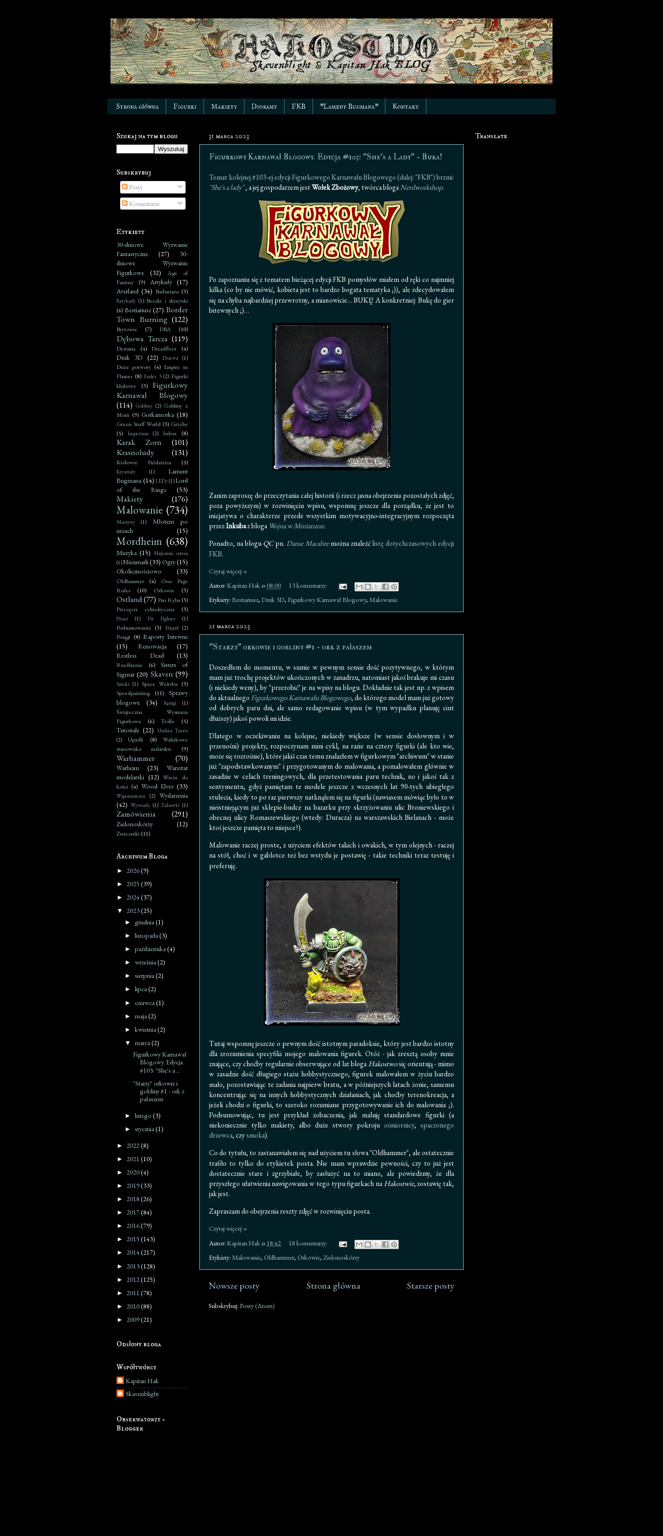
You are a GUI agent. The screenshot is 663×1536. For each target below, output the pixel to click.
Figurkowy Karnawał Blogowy (327, 599)
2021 (134, 1158)
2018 (134, 1198)
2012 (134, 1279)
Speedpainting (133, 693)
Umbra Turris (172, 730)
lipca (141, 988)
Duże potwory (133, 367)
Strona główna (137, 106)
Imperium (138, 433)
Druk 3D (273, 599)
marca (143, 1042)
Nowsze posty (234, 1285)
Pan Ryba (169, 600)
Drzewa (170, 357)
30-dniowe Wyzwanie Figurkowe (152, 262)
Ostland (129, 599)
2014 (134, 1252)
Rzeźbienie (129, 665)
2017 (134, 1212)
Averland (127, 290)
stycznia (145, 1128)
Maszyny (125, 521)
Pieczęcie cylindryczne (145, 609)
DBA (165, 329)
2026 (134, 870)
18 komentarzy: (309, 1242)
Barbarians (167, 291)
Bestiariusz (245, 599)
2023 (134, 910)
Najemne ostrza (171, 552)
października (151, 948)
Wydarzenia (173, 795)
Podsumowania (133, 627)
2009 (134, 1319)
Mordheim (139, 541)
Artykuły (161, 281)
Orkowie (308, 1257)
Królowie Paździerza (143, 462)
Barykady (126, 300)
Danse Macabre (307, 543)
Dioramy (264, 106)
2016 (134, 1225)
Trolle (167, 721)
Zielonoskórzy (341, 1257)
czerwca (145, 1002)
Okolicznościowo (139, 571)
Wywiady (140, 804)
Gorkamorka (157, 414)
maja (141, 1015)
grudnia (145, 921)
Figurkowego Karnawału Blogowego (301, 697)
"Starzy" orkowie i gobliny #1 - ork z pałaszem (290, 647)
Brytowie (126, 329)
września (146, 962)
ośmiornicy (399, 1125)
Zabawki (170, 804)
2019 (134, 1185)
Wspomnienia (130, 795)
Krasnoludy (135, 452)
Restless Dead (140, 655)
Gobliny (144, 405)
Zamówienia (136, 814)
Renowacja (152, 646)
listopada (147, 935)
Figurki (185, 106)
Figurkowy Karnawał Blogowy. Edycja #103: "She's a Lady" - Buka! (325, 157)
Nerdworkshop (421, 187)
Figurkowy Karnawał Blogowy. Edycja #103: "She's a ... (159, 1062)
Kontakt (405, 106)
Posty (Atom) (257, 1305)
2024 (134, 897)
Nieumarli (135, 561)
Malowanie (383, 599)
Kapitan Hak (142, 1381)
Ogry (168, 561)
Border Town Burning (152, 314)
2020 (134, 1172)
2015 (134, 1238)
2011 (134, 1292)
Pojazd (172, 627)
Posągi (123, 637)
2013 (134, 1266)
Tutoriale (128, 729)
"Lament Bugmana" (349, 106)
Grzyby (179, 424)
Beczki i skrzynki (167, 300)
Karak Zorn (139, 442)
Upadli (135, 739)
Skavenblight (142, 1394)
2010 (134, 1306)
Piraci (122, 618)
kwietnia (146, 1029)
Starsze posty (430, 1285)
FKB (298, 106)
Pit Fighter (161, 618)
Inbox (170, 433)
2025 (134, 883)
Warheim (127, 767)
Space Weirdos (160, 684)
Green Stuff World (138, 424)
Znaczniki (128, 833)
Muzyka (126, 552)
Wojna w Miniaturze (296, 526)
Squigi (169, 702)
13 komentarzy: (309, 585)
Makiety (224, 106)
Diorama (125, 348)
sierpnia (145, 975)
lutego (144, 1115)
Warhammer (135, 758)
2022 (134, 1145)
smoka (255, 1135)
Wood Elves (157, 786)
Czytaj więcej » (228, 571)
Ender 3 (153, 376)
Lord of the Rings (152, 485)
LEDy (162, 480)
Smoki (122, 683)
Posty (132, 186)
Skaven (162, 674)
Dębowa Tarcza (142, 338)
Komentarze (141, 203)
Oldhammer (279, 1257)
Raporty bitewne (165, 636)
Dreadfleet (163, 348)
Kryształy (125, 471)
